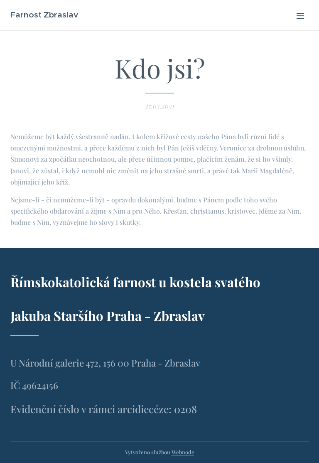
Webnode (183, 452)
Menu (300, 15)
